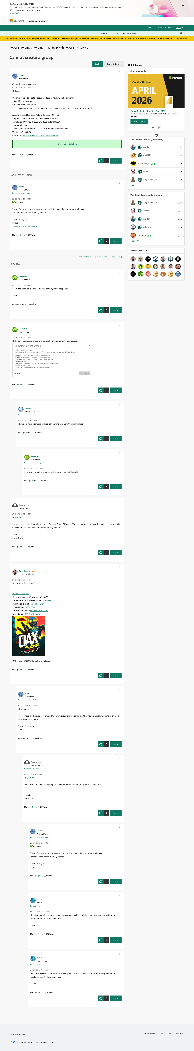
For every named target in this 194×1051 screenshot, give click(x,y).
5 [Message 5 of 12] (20, 235)
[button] (97, 64)
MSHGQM (30, 607)
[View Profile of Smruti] (22, 75)
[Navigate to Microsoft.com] (17, 20)
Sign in (160, 27)
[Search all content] (152, 33)
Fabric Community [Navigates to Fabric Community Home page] (37, 20)
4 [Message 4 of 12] (32, 807)
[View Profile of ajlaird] (39, 899)
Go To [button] (178, 27)
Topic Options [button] (113, 64)
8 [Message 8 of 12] (20, 546)
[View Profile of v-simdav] (23, 328)
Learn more (15, 12)
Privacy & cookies (150, 1033)
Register (151, 27)
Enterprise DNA (37, 603)
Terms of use (166, 1033)
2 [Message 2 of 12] (20, 669)
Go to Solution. (70, 143)
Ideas (76, 21)
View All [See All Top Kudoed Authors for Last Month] (134, 240)
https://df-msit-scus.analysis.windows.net (40, 135)
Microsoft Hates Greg (39, 610)
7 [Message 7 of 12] (38, 934)
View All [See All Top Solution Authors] (134, 185)
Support (122, 21)
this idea (47, 600)
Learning (110, 21)
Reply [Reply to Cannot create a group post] (115, 161)
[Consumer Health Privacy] (44, 1042)
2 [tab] (153, 127)
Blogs (100, 21)
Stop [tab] (160, 127)
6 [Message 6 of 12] (38, 992)
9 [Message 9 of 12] (20, 384)
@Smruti (19, 517)
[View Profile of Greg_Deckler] (24, 571)
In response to (21, 193)
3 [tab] (155, 127)
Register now (181, 38)
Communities (88, 21)
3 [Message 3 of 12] (26, 738)
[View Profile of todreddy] (28, 408)
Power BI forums (20, 47)
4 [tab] (157, 127)
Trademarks (178, 1033)
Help (169, 27)
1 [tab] (152, 127)
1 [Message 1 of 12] (20, 155)
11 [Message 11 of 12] (33, 480)
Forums (54, 21)
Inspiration (65, 21)
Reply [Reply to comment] (115, 241)
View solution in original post (25, 226)
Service (83, 47)
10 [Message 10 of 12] (27, 432)
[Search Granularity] (109, 33)
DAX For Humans (32, 614)
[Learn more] (139, 121)
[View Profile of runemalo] (23, 276)
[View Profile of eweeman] (35, 456)
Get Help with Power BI (61, 47)
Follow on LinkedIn (20, 593)
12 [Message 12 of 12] (21, 304)
